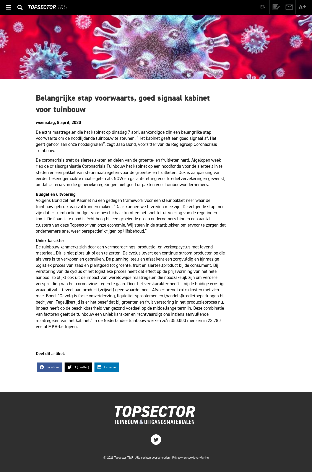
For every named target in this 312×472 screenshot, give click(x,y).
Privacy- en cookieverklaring (190, 458)
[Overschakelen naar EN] (263, 7)
